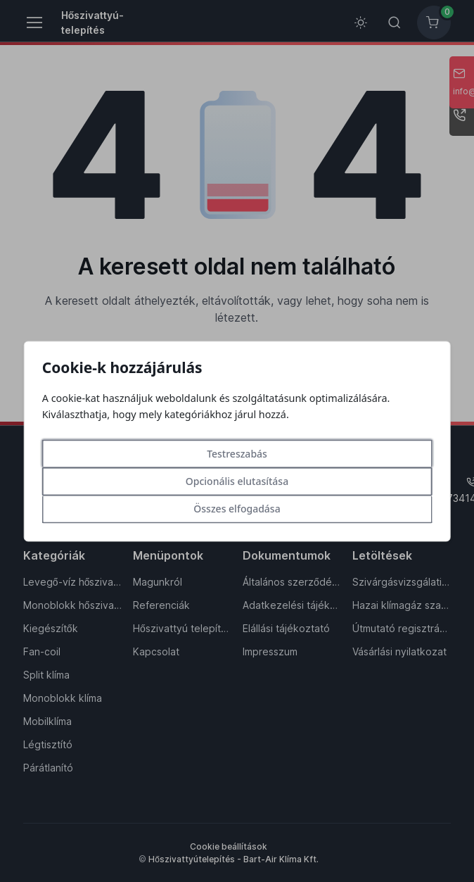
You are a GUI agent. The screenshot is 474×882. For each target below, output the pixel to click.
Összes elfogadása (236, 508)
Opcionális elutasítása (237, 481)
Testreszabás (237, 453)
